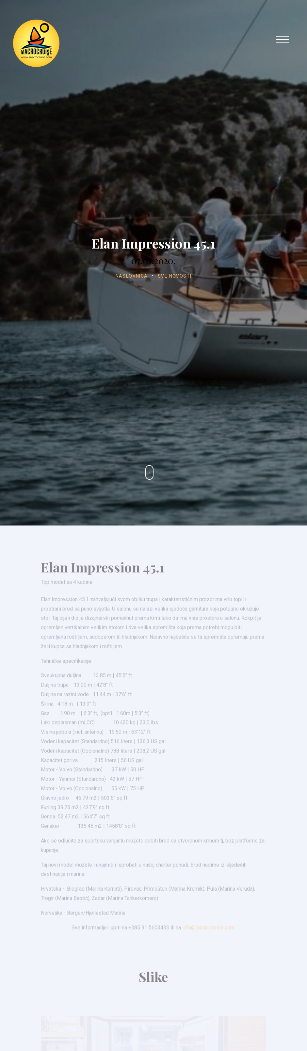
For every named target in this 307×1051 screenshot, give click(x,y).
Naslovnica (132, 276)
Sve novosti (174, 276)
